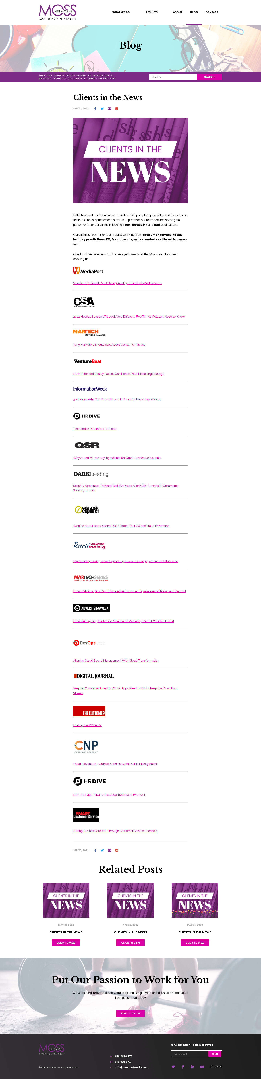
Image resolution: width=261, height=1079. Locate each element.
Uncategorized (106, 78)
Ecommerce (90, 78)
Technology (59, 78)
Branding (98, 75)
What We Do (121, 12)
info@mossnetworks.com (131, 1067)
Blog (194, 12)
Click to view (66, 943)
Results (152, 12)
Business (59, 75)
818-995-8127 (123, 1056)
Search (209, 77)
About (178, 12)
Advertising (45, 75)
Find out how (130, 1013)
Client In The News (76, 75)
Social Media (75, 78)
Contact (211, 12)
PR (89, 75)
